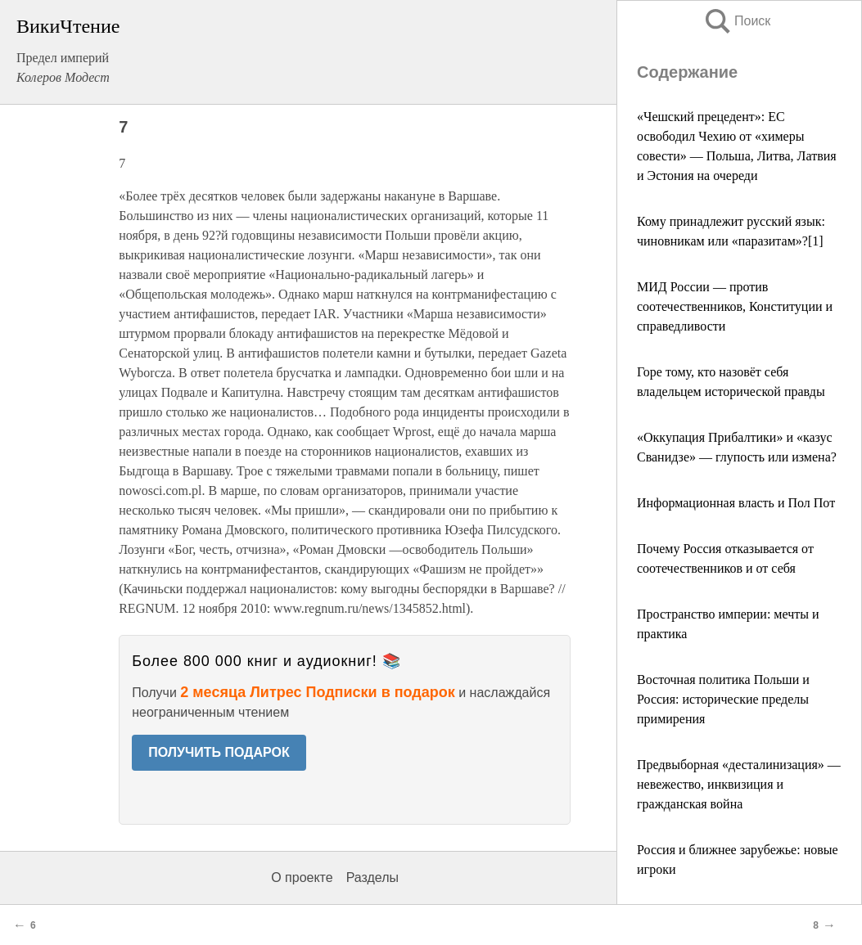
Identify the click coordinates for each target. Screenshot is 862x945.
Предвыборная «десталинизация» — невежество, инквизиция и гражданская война (739, 784)
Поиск (736, 21)
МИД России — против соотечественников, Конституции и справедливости (735, 306)
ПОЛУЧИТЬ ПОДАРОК (219, 752)
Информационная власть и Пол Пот (736, 503)
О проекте (301, 877)
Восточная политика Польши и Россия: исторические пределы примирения (723, 699)
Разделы (372, 877)
